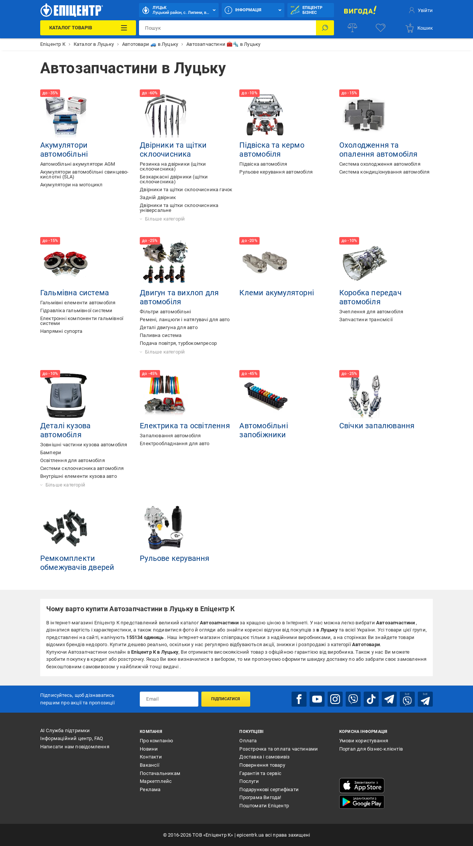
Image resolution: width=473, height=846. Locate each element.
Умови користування (363, 740)
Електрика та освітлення (185, 425)
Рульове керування (174, 558)
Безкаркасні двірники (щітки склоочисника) (174, 179)
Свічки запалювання (377, 425)
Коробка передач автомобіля (370, 297)
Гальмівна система (74, 292)
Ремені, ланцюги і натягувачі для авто (185, 319)
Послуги (248, 781)
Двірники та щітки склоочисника (173, 149)
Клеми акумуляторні (276, 292)
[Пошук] (325, 27)
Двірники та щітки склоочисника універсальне (179, 207)
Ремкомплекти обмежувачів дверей (77, 563)
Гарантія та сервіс (260, 773)
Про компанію (156, 740)
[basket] (419, 28)
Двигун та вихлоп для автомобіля (179, 297)
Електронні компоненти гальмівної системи (81, 321)
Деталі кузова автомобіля (65, 430)
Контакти (151, 757)
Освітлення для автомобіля (72, 460)
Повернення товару (262, 765)
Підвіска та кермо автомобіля (271, 149)
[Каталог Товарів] (88, 27)
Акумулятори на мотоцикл (71, 184)
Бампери (50, 452)
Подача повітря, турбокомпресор (178, 343)
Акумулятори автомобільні (64, 149)
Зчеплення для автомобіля (371, 311)
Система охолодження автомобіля (379, 164)
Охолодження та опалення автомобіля (378, 149)
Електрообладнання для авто (174, 443)
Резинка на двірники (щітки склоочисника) (173, 166)
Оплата (248, 740)
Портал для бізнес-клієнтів (371, 749)
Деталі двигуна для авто (169, 327)
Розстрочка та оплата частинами (278, 749)
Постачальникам (160, 773)
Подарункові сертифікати (269, 789)
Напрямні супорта (61, 331)
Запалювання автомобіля (170, 435)
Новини (149, 749)
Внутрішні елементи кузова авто (78, 476)
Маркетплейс (156, 781)
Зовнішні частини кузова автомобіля (83, 444)
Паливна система (160, 335)
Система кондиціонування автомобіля (384, 172)
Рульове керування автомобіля (276, 172)
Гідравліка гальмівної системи (76, 310)
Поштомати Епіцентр (264, 805)
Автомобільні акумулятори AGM (77, 164)
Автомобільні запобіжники (263, 430)
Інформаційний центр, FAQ (71, 738)
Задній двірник (158, 197)
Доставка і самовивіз (264, 757)
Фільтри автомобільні (165, 311)
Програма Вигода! (260, 797)
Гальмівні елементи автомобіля (78, 302)
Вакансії (149, 765)
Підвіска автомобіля (263, 164)
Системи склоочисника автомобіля (82, 468)
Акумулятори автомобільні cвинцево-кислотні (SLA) (84, 174)
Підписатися (225, 698)
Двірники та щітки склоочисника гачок (186, 189)
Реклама (150, 789)
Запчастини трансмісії (366, 319)
